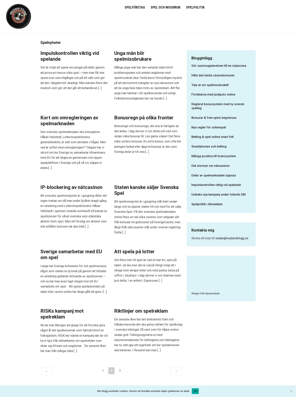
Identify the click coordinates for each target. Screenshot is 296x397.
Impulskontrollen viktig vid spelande (216, 185)
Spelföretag (135, 7)
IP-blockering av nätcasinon (71, 187)
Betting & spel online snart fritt (212, 137)
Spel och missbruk (165, 7)
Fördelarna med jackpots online (213, 94)
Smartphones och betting (209, 146)
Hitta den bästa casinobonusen (212, 75)
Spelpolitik (195, 7)
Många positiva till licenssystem (213, 156)
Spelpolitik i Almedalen (207, 204)
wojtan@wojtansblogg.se (231, 238)
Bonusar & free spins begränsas (214, 118)
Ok (195, 391)
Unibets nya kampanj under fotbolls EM (218, 194)
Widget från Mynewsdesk (205, 293)
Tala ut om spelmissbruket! (210, 85)
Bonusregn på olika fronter (143, 117)
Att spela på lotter (134, 251)
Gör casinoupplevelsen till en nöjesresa (218, 66)
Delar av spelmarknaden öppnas (213, 175)
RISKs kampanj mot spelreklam (62, 314)
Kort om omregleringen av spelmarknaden (69, 120)
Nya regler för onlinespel (208, 127)
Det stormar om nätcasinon (210, 166)
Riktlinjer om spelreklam (141, 311)
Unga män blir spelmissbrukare (132, 56)
